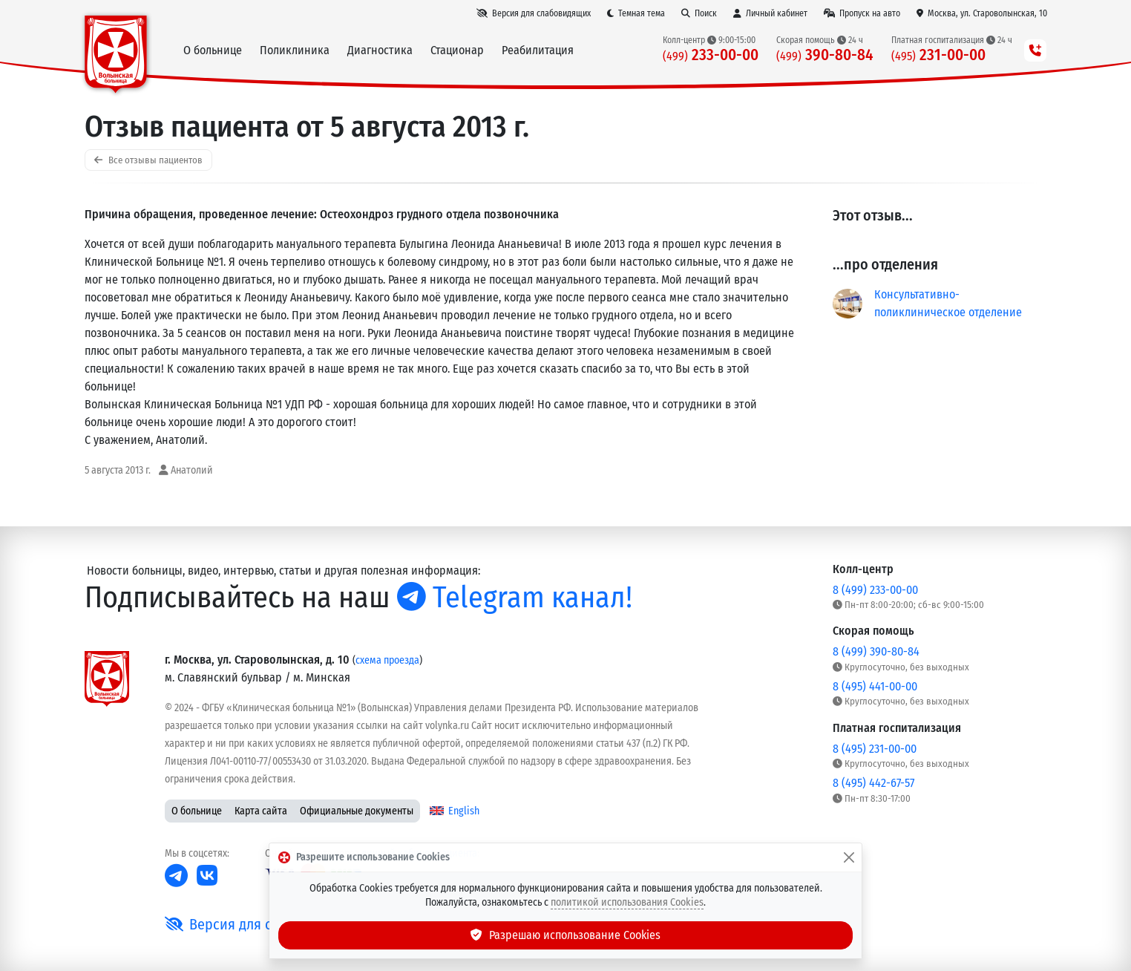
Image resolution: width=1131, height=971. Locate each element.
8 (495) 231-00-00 (875, 749)
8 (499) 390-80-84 (876, 651)
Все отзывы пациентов (148, 160)
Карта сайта (261, 811)
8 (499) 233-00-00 (875, 590)
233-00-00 (710, 55)
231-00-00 (938, 55)
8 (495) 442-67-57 (873, 783)
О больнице (196, 811)
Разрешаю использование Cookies (565, 935)
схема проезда (387, 660)
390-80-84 (824, 55)
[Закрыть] (849, 857)
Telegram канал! (514, 597)
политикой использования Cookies (627, 902)
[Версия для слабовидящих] (533, 13)
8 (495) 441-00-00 (875, 686)
